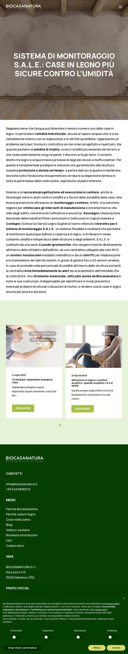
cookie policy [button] (101, 609)
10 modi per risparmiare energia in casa (32, 385)
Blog (9, 525)
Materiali (109, 345)
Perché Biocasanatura (22, 509)
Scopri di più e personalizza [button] (22, 648)
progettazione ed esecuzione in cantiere (68, 192)
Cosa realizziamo (18, 519)
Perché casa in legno (43, 343)
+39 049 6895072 (18, 489)
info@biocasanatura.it (22, 484)
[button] (34, 350)
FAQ (9, 540)
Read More (23, 412)
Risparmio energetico (42, 337)
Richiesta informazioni (21, 535)
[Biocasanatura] (23, 6)
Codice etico (15, 546)
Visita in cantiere (18, 530)
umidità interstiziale (51, 134)
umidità (67, 266)
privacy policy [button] (113, 603)
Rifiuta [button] (97, 648)
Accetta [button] (116, 648)
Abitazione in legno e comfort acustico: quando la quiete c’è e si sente (92, 394)
